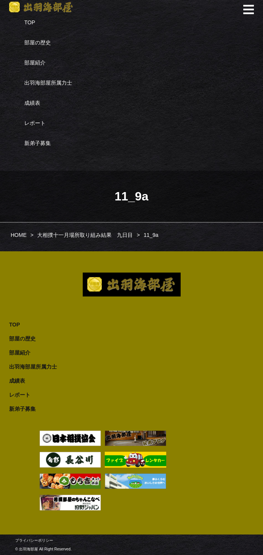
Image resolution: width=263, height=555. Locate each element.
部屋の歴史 (37, 42)
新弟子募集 (37, 143)
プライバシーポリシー (34, 540)
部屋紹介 (35, 63)
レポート (35, 123)
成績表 (32, 103)
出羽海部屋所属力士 (48, 83)
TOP (29, 22)
